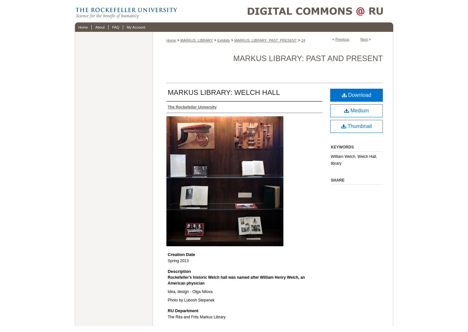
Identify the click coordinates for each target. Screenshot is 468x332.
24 (303, 40)
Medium (356, 110)
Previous (342, 39)
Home (171, 40)
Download (356, 95)
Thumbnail (356, 126)
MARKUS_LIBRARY (196, 40)
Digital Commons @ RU (286, 11)
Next (364, 39)
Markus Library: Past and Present (308, 58)
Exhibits (223, 40)
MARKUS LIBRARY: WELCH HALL (224, 92)
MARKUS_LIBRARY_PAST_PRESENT (265, 40)
